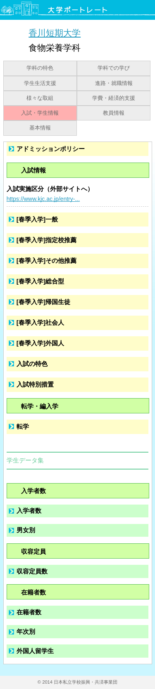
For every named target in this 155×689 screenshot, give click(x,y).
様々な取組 (39, 98)
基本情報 (40, 128)
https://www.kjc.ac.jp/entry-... (43, 199)
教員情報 (113, 113)
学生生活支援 (40, 83)
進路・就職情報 (114, 83)
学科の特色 (39, 68)
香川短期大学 (55, 33)
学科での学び (114, 68)
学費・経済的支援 (113, 98)
